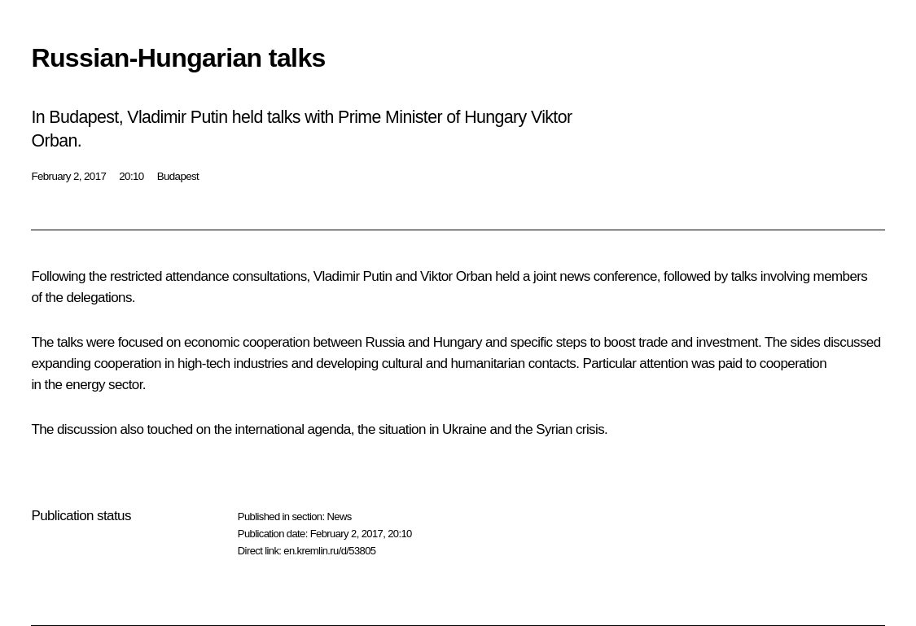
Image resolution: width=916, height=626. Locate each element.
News (339, 516)
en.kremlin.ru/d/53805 (329, 551)
